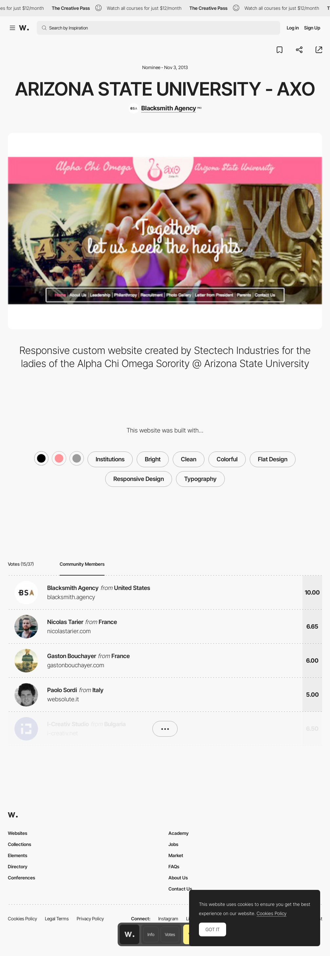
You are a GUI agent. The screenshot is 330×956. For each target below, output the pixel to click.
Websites (17, 833)
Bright (153, 459)
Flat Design (272, 459)
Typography (200, 478)
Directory (18, 866)
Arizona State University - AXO (165, 89)
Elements (17, 855)
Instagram (168, 918)
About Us (178, 877)
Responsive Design (138, 478)
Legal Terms (57, 918)
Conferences (21, 877)
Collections (19, 844)
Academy (178, 833)
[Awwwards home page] (129, 934)
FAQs (173, 866)
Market (175, 855)
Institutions (110, 459)
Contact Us (180, 889)
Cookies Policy (22, 918)
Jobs (173, 844)
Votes (170, 934)
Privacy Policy (90, 918)
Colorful (227, 459)
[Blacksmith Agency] (165, 108)
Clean (188, 459)
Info (150, 934)
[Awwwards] (24, 27)
